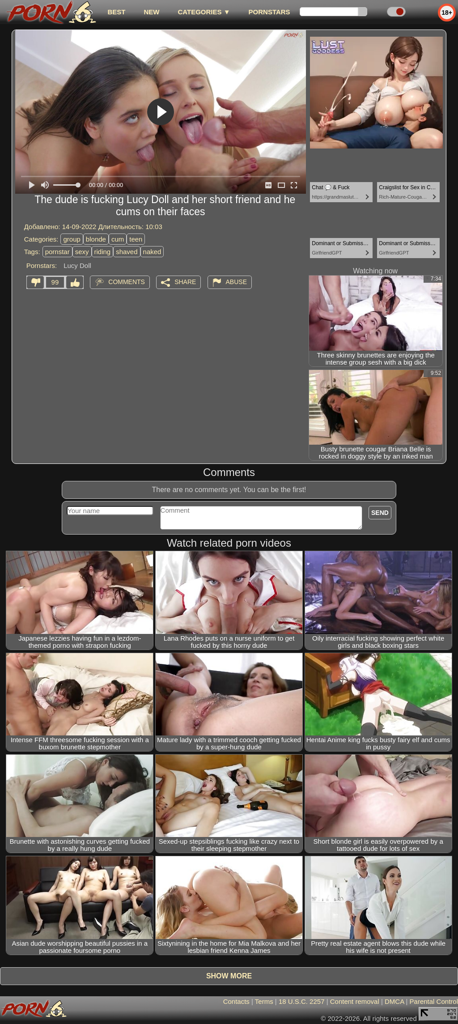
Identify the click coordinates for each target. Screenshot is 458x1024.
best (116, 12)
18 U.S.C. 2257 (302, 1001)
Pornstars (269, 12)
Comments (126, 281)
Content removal (354, 1001)
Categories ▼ (204, 12)
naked (152, 251)
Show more (229, 976)
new (151, 12)
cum (117, 239)
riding (102, 251)
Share (185, 281)
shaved (126, 251)
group (71, 239)
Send (380, 512)
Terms (264, 1001)
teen (135, 239)
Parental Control (434, 1001)
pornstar (57, 251)
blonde (96, 239)
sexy (82, 251)
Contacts (236, 1001)
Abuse (236, 281)
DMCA (394, 1001)
